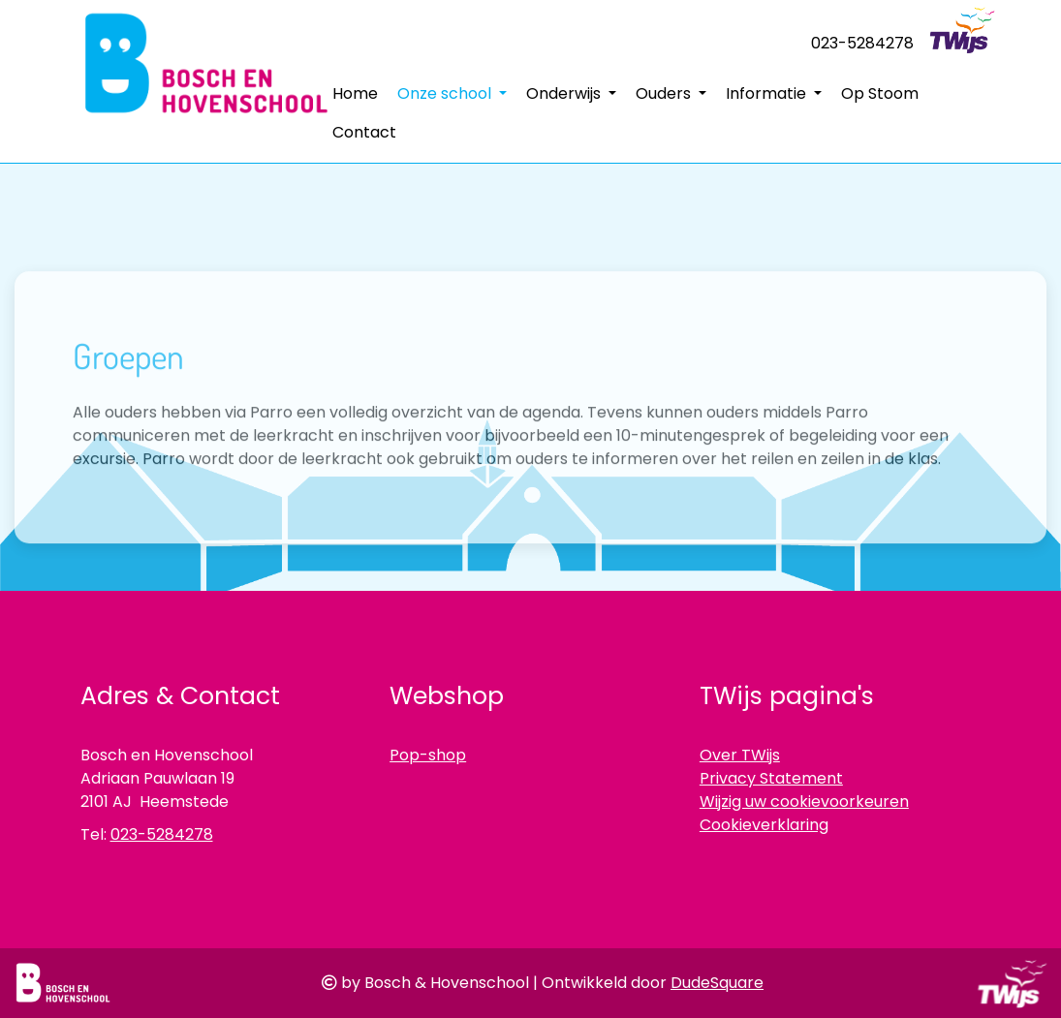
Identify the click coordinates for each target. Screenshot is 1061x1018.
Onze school (446, 93)
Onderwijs (565, 93)
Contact (364, 132)
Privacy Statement (771, 778)
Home (355, 93)
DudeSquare (717, 983)
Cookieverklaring (764, 825)
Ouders (665, 93)
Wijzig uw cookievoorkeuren (804, 801)
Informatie (768, 93)
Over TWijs (740, 755)
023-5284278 (862, 43)
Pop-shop (428, 755)
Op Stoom (880, 93)
